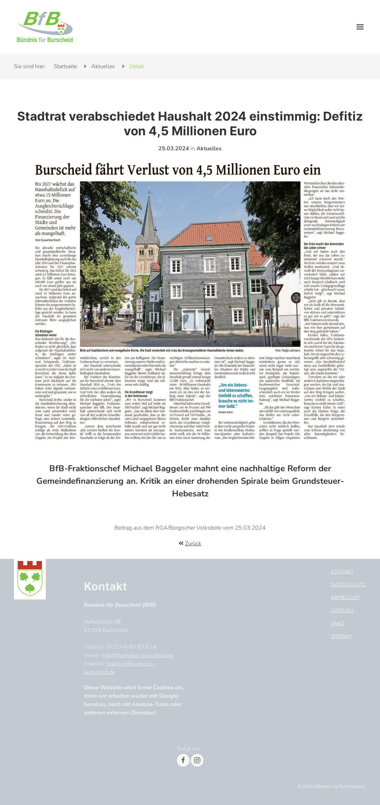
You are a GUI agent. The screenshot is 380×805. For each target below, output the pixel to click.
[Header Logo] (44, 27)
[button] (360, 27)
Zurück (193, 543)
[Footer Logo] (29, 578)
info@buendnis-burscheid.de (137, 655)
